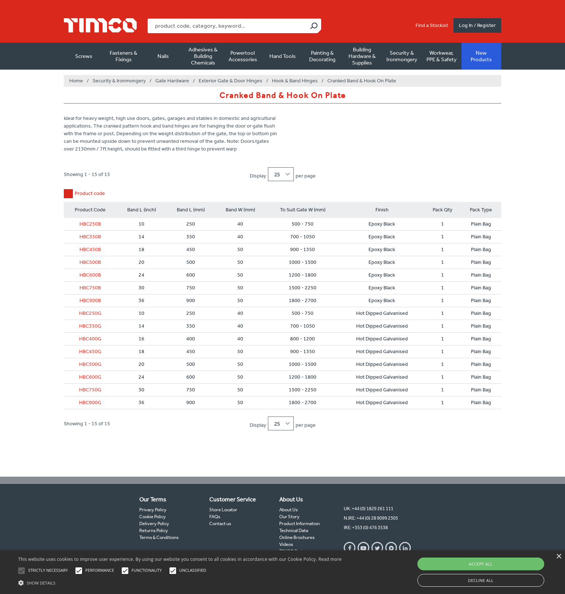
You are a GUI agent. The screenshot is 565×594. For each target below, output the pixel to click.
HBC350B (90, 237)
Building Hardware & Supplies (362, 56)
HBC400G (90, 339)
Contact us (220, 523)
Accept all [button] (480, 564)
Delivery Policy (154, 523)
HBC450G (90, 351)
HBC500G (90, 364)
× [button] (558, 556)
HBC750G (90, 390)
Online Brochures (297, 537)
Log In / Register (477, 25)
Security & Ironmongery (401, 56)
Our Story (289, 516)
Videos (286, 544)
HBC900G (90, 402)
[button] (180, 582)
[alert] (282, 572)
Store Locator (223, 509)
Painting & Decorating (322, 56)
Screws (83, 56)
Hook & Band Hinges (295, 81)
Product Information (299, 523)
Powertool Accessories (243, 56)
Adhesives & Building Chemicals (203, 56)
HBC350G (90, 326)
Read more (330, 559)
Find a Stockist (432, 25)
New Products (481, 56)
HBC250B (90, 224)
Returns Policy (153, 530)
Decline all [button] (481, 580)
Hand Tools (282, 56)
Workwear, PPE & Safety (441, 56)
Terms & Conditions (159, 537)
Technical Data (293, 530)
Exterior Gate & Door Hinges (230, 81)
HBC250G (90, 313)
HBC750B (90, 288)
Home (76, 81)
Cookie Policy (152, 516)
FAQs (214, 516)
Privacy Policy (153, 509)
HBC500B (90, 262)
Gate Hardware (172, 81)
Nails (163, 56)
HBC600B (90, 275)
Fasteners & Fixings (123, 56)
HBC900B (90, 300)
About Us (288, 509)
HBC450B (90, 249)
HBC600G (90, 377)
